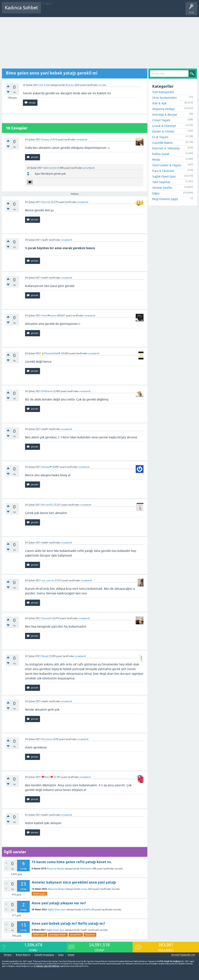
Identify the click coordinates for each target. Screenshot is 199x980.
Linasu (84, 889)
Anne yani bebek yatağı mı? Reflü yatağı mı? (68, 923)
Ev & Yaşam (160, 137)
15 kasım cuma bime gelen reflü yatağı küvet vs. (72, 862)
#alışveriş (90, 934)
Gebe (61, 955)
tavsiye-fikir (75, 934)
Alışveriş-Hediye (55, 868)
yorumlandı (89, 168)
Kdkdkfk (86, 909)
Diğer (156, 193)
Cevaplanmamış (64, 10)
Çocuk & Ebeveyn (164, 125)
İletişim (8, 955)
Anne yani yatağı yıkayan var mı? (59, 903)
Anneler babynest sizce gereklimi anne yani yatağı (74, 882)
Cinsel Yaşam (161, 120)
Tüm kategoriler (163, 92)
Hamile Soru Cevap (136, 10)
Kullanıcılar (100, 10)
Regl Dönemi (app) (165, 199)
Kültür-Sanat (160, 154)
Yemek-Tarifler (162, 187)
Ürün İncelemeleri (164, 97)
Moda (156, 159)
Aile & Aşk (44, 85)
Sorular (47, 10)
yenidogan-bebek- (58, 934)
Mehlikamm (86, 868)
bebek (71, 955)
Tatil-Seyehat (161, 182)
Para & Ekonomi (163, 171)
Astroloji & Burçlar (164, 114)
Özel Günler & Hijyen (166, 165)
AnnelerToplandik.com (183, 954)
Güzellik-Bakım (162, 142)
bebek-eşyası (39, 893)
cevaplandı (81, 139)
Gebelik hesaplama (44, 955)
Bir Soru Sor (116, 10)
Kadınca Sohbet (21, 7)
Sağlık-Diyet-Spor (57, 909)
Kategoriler (84, 10)
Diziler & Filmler (163, 131)
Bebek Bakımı (158, 10)
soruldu (102, 85)
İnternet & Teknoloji (166, 148)
